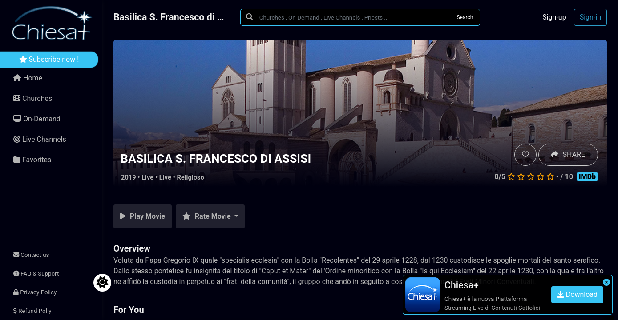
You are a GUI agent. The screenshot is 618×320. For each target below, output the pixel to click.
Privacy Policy (35, 292)
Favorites (32, 160)
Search (464, 17)
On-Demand (37, 119)
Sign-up (554, 17)
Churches (32, 98)
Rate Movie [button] (207, 216)
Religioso (190, 177)
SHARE (568, 154)
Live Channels (39, 139)
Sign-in (590, 17)
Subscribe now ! (49, 59)
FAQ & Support (36, 273)
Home (27, 78)
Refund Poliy (32, 311)
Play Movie (142, 216)
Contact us (31, 255)
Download (577, 294)
